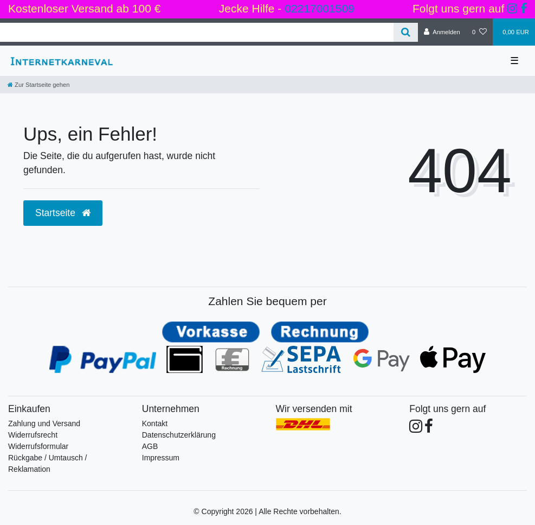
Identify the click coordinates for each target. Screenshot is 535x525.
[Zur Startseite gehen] (38, 84)
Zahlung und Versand (44, 423)
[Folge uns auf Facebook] (523, 8)
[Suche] (406, 32)
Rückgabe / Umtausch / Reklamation (47, 463)
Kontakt (154, 423)
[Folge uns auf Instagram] (512, 8)
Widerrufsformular (38, 446)
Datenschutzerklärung (179, 435)
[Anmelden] (442, 32)
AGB (150, 446)
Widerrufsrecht (32, 435)
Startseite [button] (63, 212)
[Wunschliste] (479, 32)
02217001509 (319, 8)
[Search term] (197, 32)
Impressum (160, 457)
